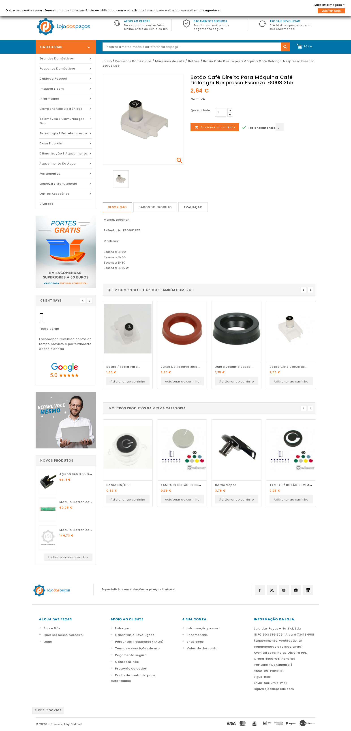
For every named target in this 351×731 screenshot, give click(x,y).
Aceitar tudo (331, 11)
